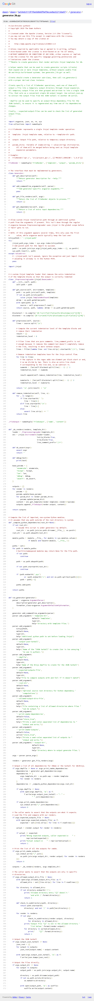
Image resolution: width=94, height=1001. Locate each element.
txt (83, 997)
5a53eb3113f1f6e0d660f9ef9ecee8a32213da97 (42, 11)
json (90, 997)
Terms (28, 997)
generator (75, 11)
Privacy (21, 997)
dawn (5, 11)
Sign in (89, 4)
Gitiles (14, 997)
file (53, 21)
